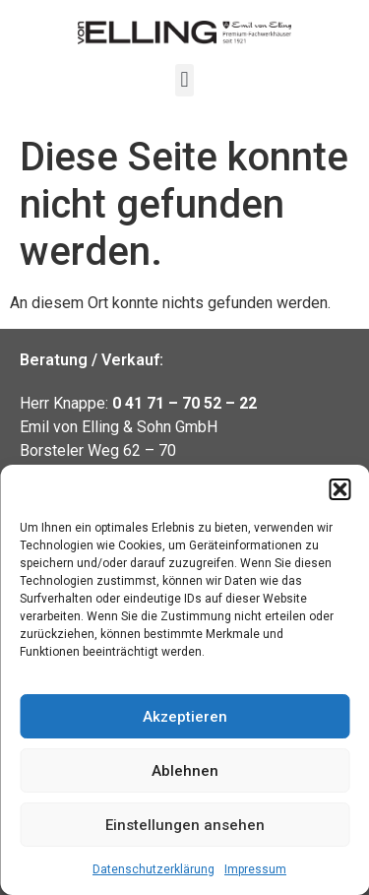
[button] (339, 489)
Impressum (255, 869)
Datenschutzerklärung (153, 869)
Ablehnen (185, 771)
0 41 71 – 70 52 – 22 (184, 403)
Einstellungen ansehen (185, 825)
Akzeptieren (185, 717)
